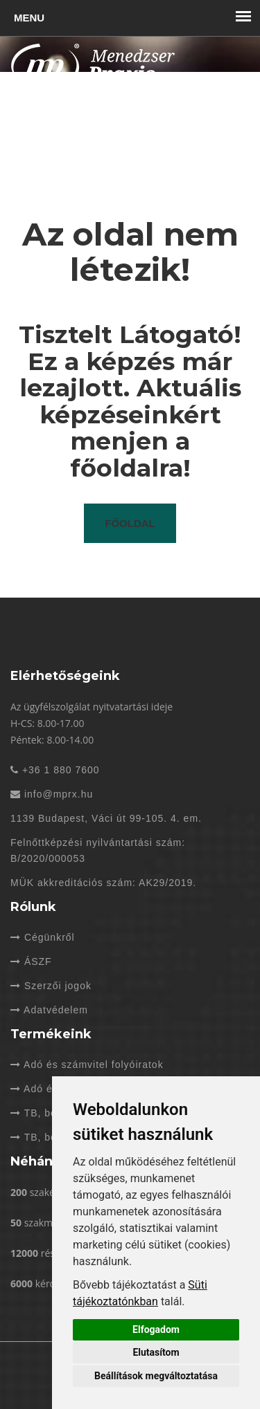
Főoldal (130, 523)
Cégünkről (42, 937)
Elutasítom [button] (155, 1352)
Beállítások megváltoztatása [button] (156, 1375)
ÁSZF (31, 961)
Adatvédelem (49, 1009)
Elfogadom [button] (156, 1329)
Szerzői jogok (51, 985)
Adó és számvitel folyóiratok (87, 1064)
